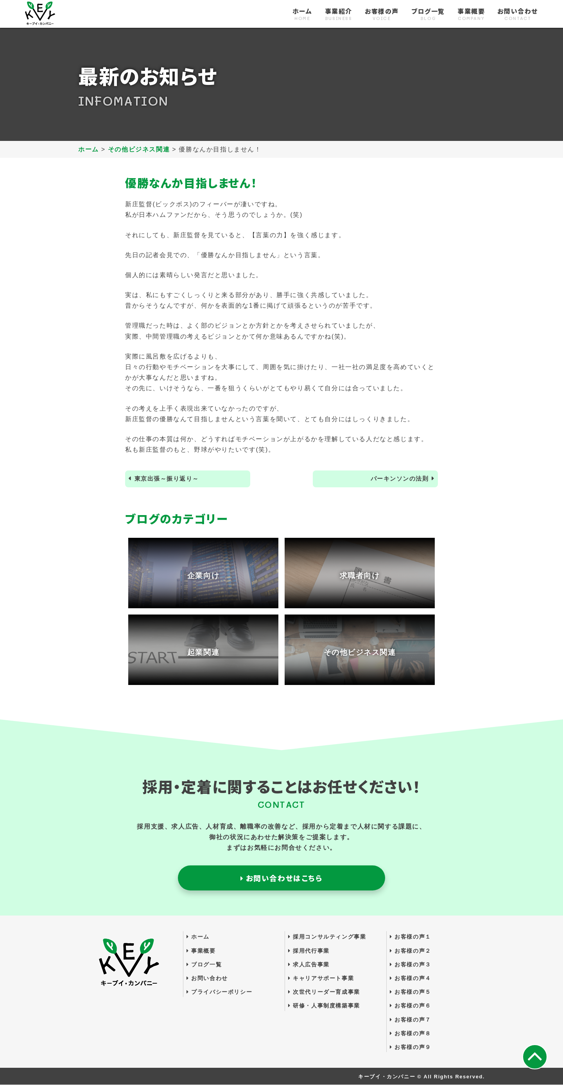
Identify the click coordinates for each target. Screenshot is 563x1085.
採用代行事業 (309, 951)
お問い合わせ (517, 14)
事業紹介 (338, 14)
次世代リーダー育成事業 (324, 992)
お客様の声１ (410, 937)
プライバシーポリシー (219, 992)
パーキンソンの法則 (398, 479)
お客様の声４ (410, 978)
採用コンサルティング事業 (327, 937)
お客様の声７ (410, 1020)
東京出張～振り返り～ (168, 479)
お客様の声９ (410, 1047)
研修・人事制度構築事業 (324, 1006)
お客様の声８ (410, 1034)
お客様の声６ (410, 1006)
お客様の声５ (410, 992)
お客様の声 (382, 14)
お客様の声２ (410, 951)
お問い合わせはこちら (281, 878)
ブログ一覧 (428, 14)
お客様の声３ (410, 965)
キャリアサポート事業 (321, 978)
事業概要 (471, 14)
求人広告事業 (309, 965)
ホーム (302, 14)
